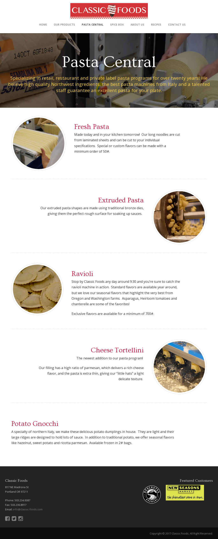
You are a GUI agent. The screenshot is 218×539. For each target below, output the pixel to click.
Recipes (156, 24)
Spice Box (117, 24)
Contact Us (177, 24)
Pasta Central (92, 24)
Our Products (64, 24)
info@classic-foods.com (28, 509)
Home (43, 24)
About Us (137, 24)
